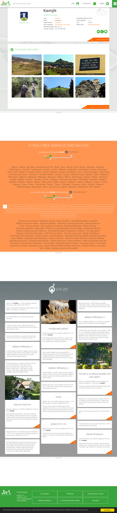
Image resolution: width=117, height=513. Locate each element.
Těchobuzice (40, 184)
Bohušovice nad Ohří (44, 167)
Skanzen (64, 207)
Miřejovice (32, 177)
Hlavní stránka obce (102, 40)
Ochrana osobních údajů (70, 500)
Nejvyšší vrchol (87, 211)
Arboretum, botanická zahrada (103, 207)
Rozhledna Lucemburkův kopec (71, 223)
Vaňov (83, 184)
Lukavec (66, 174)
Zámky (25, 211)
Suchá (104, 182)
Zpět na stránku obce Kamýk (99, 107)
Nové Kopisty (77, 177)
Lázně (77, 211)
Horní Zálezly (19, 172)
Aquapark (31, 207)
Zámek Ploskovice (92, 223)
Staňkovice (88, 182)
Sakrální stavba (70, 216)
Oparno (87, 177)
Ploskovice (103, 177)
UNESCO (40, 207)
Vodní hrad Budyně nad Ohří (94, 240)
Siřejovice (72, 182)
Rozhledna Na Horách (18, 240)
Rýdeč (55, 182)
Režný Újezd (47, 182)
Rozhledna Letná (36, 245)
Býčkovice (91, 167)
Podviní (29, 179)
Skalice (80, 182)
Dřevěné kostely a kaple (47, 211)
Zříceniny (33, 211)
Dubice (93, 169)
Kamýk (50, 10)
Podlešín (21, 179)
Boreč (57, 167)
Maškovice (104, 174)
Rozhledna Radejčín (48, 223)
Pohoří (46, 179)
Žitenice (97, 187)
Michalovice (13, 177)
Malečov (89, 174)
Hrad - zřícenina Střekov (29, 226)
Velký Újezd (36, 187)
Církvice (54, 169)
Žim (90, 187)
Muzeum (45, 216)
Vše (5, 207)
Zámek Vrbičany (89, 226)
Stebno (97, 182)
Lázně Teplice (45, 248)
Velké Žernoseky (23, 187)
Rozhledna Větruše (92, 228)
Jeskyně (69, 211)
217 (89, 20)
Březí (63, 167)
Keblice (46, 172)
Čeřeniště (100, 167)
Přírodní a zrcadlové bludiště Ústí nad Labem (64, 228)
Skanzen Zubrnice (56, 238)
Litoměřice (58, 22)
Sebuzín (63, 182)
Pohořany (38, 179)
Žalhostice (72, 187)
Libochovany (105, 172)
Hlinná (10, 172)
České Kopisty (14, 169)
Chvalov (46, 169)
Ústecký (57, 18)
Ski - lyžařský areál (52, 207)
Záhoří (64, 187)
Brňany (82, 167)
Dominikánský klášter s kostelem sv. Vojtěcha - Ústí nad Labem (74, 231)
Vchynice (91, 184)
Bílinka (22, 167)
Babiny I (15, 167)
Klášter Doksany (42, 235)
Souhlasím (107, 509)
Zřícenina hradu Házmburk (76, 238)
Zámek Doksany (56, 235)
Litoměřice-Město (46, 174)
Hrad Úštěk (101, 243)
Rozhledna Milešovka (72, 226)
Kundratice (71, 172)
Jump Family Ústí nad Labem (22, 235)
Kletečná (54, 172)
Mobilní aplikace (44, 500)
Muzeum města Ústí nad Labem (30, 233)
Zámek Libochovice (58, 240)
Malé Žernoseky (77, 174)
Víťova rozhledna (74, 240)
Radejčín (102, 179)
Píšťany (95, 177)
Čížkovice (62, 169)
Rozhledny (9, 211)
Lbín (79, 172)
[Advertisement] (58, 127)
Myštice (60, 177)
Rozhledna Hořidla (98, 235)
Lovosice (58, 174)
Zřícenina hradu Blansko (39, 240)
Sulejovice (16, 184)
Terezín (50, 184)
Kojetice (62, 172)
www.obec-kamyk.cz (94, 24)
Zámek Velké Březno (90, 233)
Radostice (13, 182)
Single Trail (107, 211)
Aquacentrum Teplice (19, 245)
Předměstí (83, 179)
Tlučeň (57, 184)
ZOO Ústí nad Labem (53, 233)
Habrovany (102, 169)
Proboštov (93, 179)
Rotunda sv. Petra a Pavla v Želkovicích (26, 243)
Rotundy (61, 211)
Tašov (31, 184)
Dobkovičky (72, 169)
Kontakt (95, 500)
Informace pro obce (95, 494)
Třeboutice (66, 184)
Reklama (70, 494)
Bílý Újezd (31, 167)
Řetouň (37, 182)
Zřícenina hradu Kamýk (28, 221)
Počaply (13, 179)
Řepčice (21, 182)
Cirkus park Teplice (87, 243)
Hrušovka (30, 172)
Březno (69, 167)
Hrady (18, 211)
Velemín (100, 184)
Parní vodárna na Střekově (52, 226)
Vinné (45, 187)
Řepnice (29, 182)
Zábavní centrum (56, 216)
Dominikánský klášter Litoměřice (84, 221)
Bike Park (98, 211)
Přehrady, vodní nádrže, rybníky (80, 207)
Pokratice (54, 179)
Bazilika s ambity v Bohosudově (64, 248)
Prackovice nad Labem (68, 179)
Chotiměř (26, 169)
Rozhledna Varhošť (47, 221)
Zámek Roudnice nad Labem (94, 245)
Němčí (67, 177)
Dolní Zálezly (84, 169)
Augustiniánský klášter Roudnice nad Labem (63, 245)
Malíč (96, 174)
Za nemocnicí (54, 187)
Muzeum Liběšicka (96, 238)
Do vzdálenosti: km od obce (51, 152)
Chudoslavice (36, 169)
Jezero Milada (17, 238)
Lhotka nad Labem (90, 172)
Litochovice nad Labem (18, 174)
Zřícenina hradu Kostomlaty (35, 238)
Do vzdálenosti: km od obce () (49, 192)
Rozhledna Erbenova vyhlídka (77, 235)
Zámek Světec (49, 243)
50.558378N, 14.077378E (62, 24)
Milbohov (23, 177)
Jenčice (38, 172)
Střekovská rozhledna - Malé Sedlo (30, 228)
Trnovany (76, 184)
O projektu (44, 494)
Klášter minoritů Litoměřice (27, 223)
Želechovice (83, 187)
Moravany (52, 177)
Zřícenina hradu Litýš (72, 233)
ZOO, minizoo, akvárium (17, 207)
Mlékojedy (42, 177)
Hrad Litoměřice (62, 221)
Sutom (25, 184)
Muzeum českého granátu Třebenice (31, 231)
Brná (76, 167)
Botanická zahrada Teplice (67, 243)
